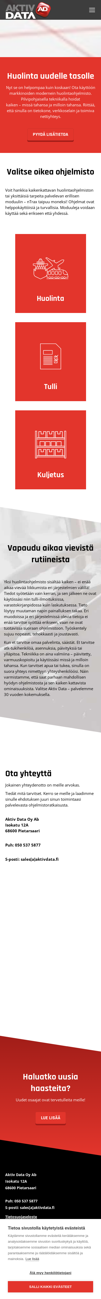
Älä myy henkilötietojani (50, 1273)
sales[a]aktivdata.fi (40, 859)
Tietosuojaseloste (21, 1216)
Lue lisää (32, 1259)
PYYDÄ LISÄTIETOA (50, 134)
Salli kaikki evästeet (50, 1287)
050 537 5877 (28, 845)
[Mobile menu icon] (92, 10)
